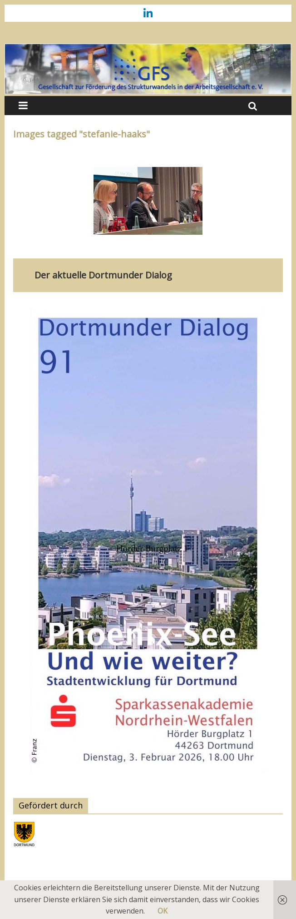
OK (163, 911)
